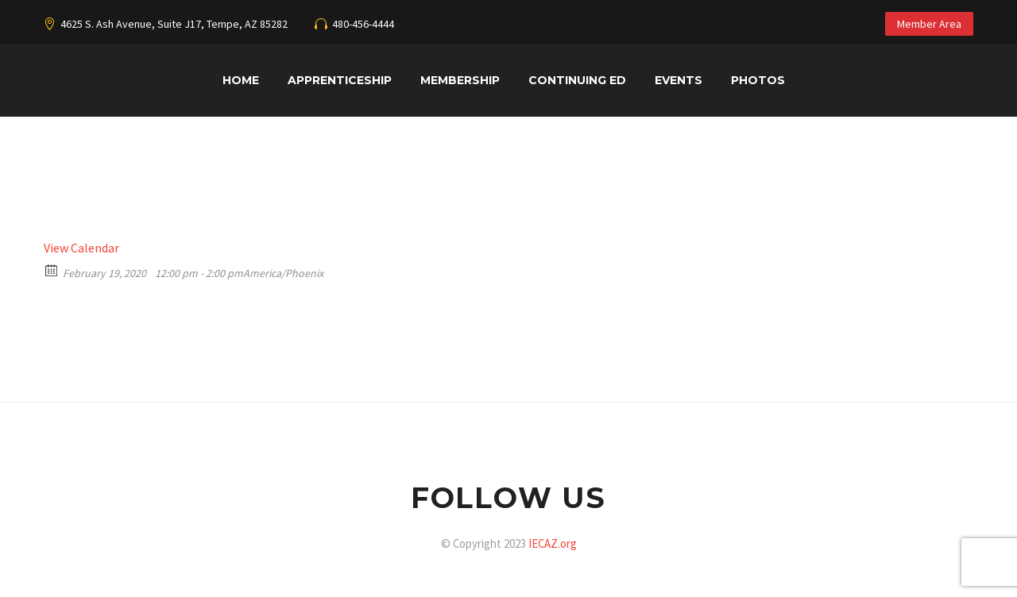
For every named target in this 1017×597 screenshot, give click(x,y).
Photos (758, 80)
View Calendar (81, 248)
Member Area (929, 24)
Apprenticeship (340, 80)
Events (678, 80)
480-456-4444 (363, 24)
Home (240, 80)
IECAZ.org (552, 543)
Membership (460, 80)
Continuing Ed (577, 80)
